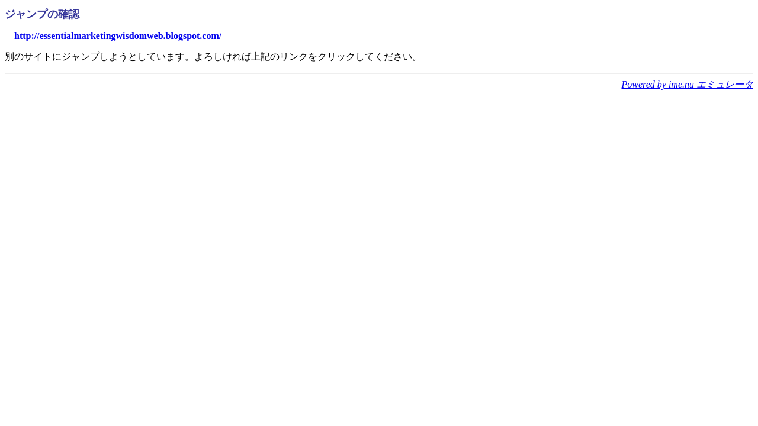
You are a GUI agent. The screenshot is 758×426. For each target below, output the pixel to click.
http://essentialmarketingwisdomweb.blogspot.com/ (117, 36)
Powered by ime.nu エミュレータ (687, 84)
